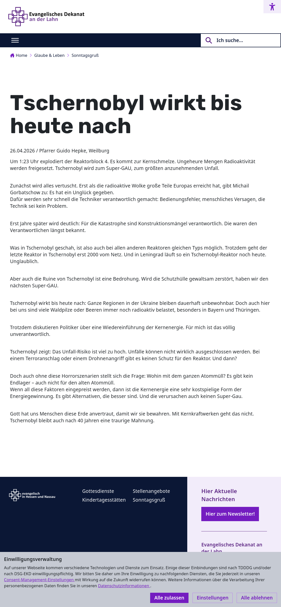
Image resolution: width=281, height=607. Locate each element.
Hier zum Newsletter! (230, 514)
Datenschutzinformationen (124, 585)
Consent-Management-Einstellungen (39, 579)
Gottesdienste (98, 491)
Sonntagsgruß (85, 55)
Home (18, 55)
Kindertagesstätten (104, 500)
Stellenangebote (151, 491)
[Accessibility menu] (272, 6)
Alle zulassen (169, 597)
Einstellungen (212, 597)
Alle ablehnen (257, 597)
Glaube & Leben (49, 55)
